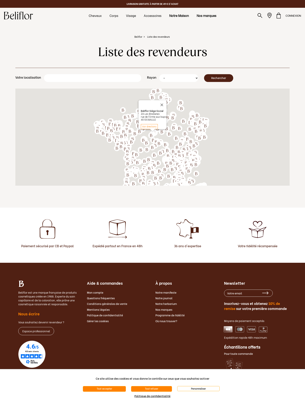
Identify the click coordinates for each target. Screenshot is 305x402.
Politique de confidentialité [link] (152, 396)
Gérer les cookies (98, 321)
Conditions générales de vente (107, 304)
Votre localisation (28, 77)
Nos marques (163, 309)
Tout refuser (151, 388)
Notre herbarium (166, 304)
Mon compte (95, 292)
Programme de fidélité (170, 315)
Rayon (151, 77)
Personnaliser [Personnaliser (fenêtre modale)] (198, 388)
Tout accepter (104, 388)
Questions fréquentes (101, 298)
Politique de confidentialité (105, 315)
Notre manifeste (165, 292)
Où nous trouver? (166, 321)
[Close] (162, 105)
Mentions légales (98, 309)
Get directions (148, 126)
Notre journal (164, 298)
